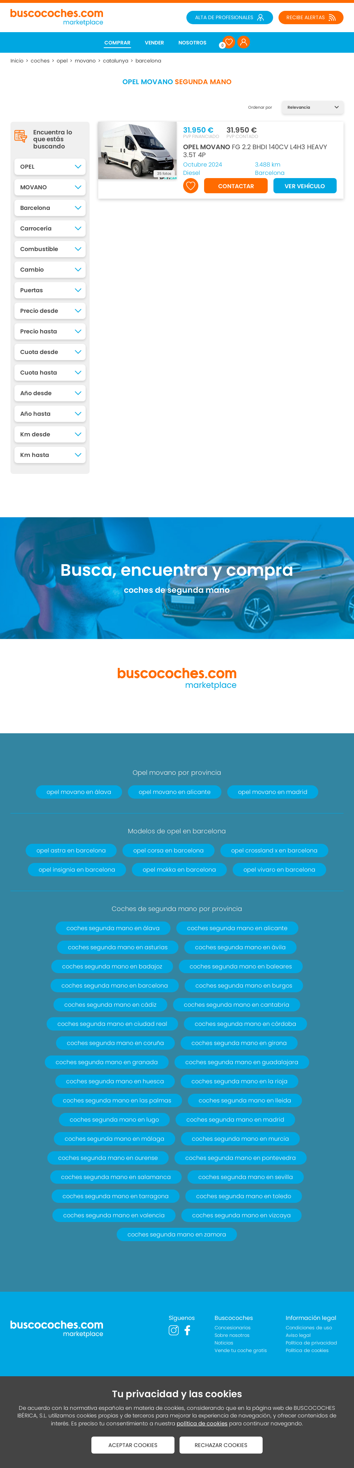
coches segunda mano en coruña (115, 1043)
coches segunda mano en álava (113, 928)
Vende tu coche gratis (241, 1350)
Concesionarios (233, 1327)
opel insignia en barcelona (77, 869)
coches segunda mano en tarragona (115, 1196)
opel (62, 60)
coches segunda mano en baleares (241, 966)
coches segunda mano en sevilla (245, 1177)
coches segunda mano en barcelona (114, 985)
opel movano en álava (79, 792)
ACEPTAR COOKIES (132, 1445)
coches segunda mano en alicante (237, 928)
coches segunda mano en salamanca (116, 1177)
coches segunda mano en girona (239, 1043)
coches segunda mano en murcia (240, 1139)
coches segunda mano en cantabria (236, 1005)
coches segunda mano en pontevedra (240, 1158)
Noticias (224, 1342)
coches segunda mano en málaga (114, 1139)
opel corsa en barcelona (168, 850)
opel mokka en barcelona (179, 869)
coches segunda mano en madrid (235, 1119)
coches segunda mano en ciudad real (112, 1024)
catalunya (115, 60)
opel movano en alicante (175, 792)
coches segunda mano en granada (107, 1062)
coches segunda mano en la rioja (239, 1081)
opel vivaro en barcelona (279, 869)
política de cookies (202, 1423)
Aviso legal (298, 1335)
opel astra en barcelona (71, 850)
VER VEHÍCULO (305, 186)
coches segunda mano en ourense (108, 1158)
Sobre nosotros (232, 1335)
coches (40, 60)
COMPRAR (117, 42)
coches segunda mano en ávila (240, 947)
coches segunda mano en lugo (114, 1119)
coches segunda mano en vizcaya (241, 1215)
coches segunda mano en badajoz (112, 966)
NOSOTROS (192, 42)
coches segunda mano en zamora (177, 1234)
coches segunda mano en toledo (243, 1196)
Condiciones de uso (309, 1327)
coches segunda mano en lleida (245, 1100)
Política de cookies (307, 1350)
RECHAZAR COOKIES (221, 1445)
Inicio (16, 60)
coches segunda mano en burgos (243, 985)
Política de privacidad (311, 1342)
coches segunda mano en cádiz (110, 1005)
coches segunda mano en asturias (118, 947)
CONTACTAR (236, 186)
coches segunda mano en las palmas (117, 1100)
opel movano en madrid (272, 792)
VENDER (154, 42)
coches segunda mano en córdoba (245, 1024)
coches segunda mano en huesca (115, 1081)
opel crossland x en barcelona (274, 850)
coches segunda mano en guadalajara (241, 1062)
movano (85, 60)
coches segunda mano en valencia (114, 1215)
